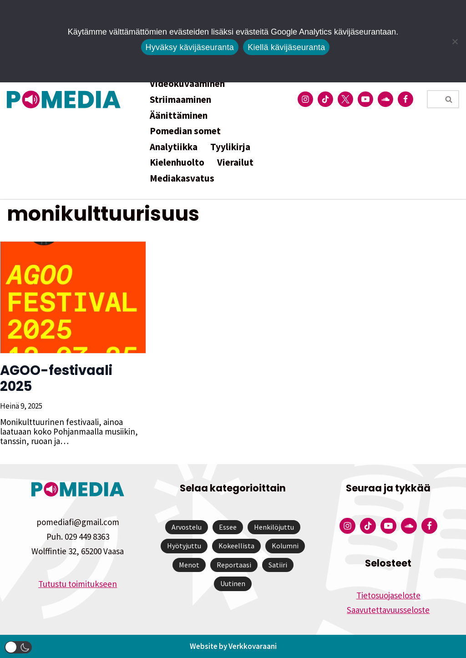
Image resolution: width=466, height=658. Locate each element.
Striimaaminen (180, 99)
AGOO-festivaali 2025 (56, 378)
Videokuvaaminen (187, 83)
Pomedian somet (185, 131)
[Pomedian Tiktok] (325, 99)
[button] (18, 647)
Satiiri (277, 564)
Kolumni (285, 545)
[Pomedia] (66, 99)
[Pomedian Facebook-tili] (405, 99)
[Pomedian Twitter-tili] (345, 99)
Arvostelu (187, 526)
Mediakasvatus (182, 178)
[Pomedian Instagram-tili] (305, 99)
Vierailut (235, 162)
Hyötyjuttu (184, 545)
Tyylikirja (230, 147)
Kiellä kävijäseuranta (286, 47)
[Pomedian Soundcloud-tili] (385, 99)
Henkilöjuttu (274, 526)
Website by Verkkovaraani (233, 646)
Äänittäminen (179, 115)
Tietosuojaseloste (388, 595)
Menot (189, 564)
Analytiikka (174, 147)
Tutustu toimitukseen (77, 583)
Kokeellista (236, 545)
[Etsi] (433, 99)
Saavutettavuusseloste (388, 609)
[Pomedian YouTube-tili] (365, 99)
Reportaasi (234, 564)
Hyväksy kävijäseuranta (190, 47)
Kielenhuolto (177, 162)
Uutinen (232, 583)
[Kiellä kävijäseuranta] (454, 41)
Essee (228, 526)
